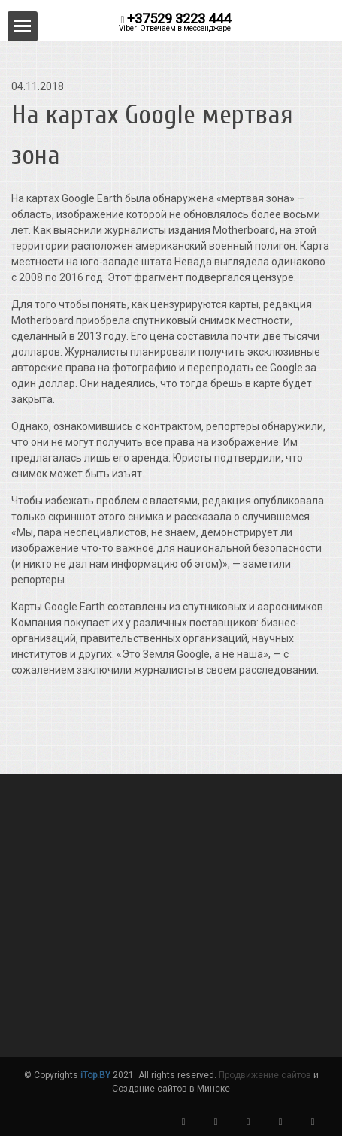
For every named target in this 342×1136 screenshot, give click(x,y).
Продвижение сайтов (265, 1075)
